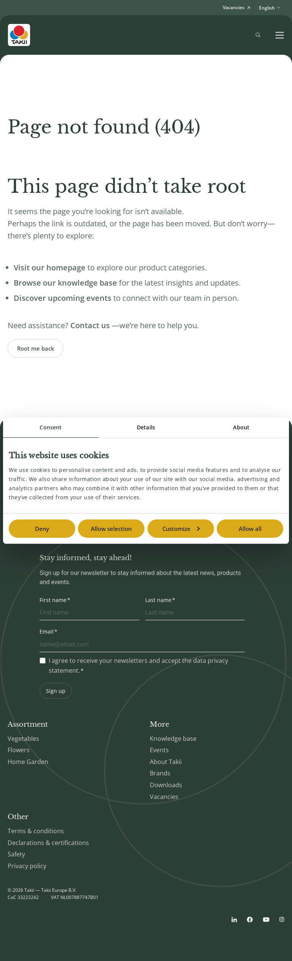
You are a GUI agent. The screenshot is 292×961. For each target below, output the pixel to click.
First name (53, 600)
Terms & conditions (36, 831)
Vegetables (23, 738)
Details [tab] (146, 427)
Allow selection (111, 528)
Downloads (166, 785)
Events (159, 750)
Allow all (250, 528)
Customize (181, 528)
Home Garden (28, 762)
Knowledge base (173, 738)
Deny (42, 528)
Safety (16, 854)
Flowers (19, 750)
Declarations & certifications (48, 843)
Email (47, 631)
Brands (160, 773)
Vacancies (164, 797)
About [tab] (241, 427)
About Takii (166, 762)
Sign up (55, 690)
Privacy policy (27, 866)
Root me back (35, 348)
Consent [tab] (51, 427)
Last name (158, 600)
